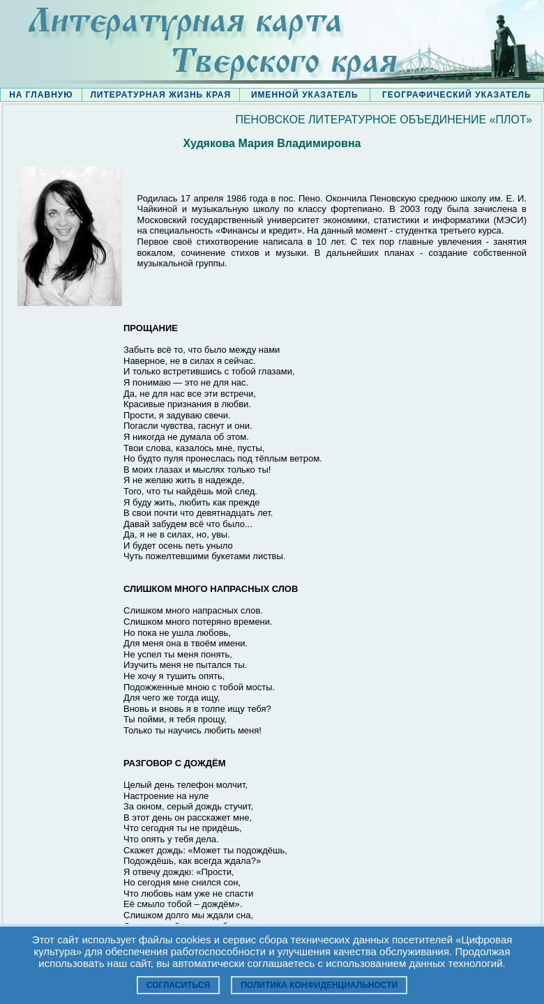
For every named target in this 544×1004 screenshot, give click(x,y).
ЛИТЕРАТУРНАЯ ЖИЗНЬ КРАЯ (160, 95)
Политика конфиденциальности (319, 985)
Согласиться (178, 985)
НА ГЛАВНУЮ (41, 95)
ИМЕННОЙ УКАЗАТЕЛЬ (304, 95)
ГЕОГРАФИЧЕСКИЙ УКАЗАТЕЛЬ (456, 95)
